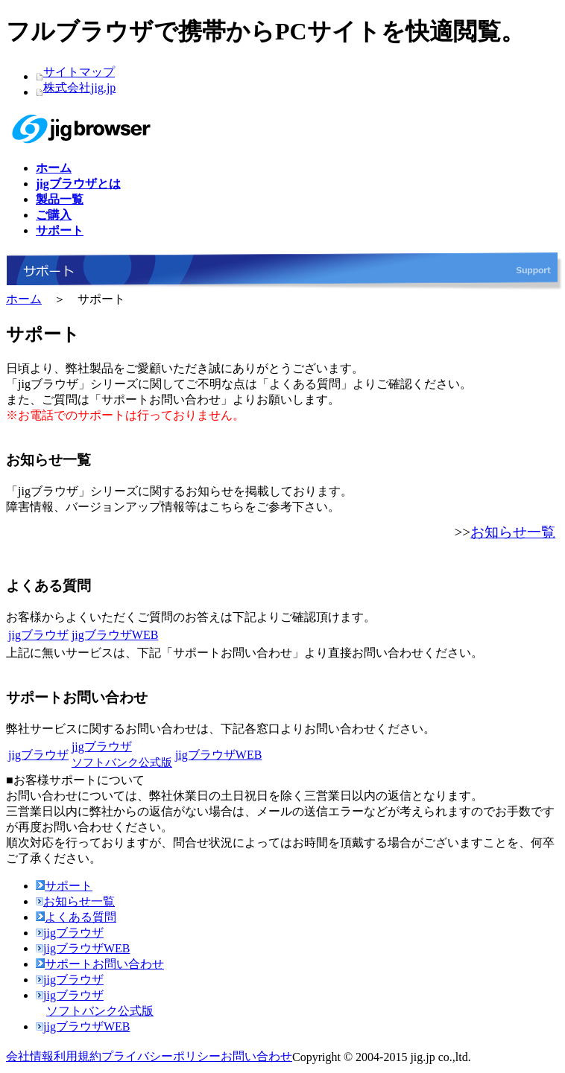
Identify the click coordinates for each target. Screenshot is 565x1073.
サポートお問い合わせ (100, 964)
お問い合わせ (256, 1056)
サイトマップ (79, 72)
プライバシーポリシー (161, 1056)
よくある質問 (76, 917)
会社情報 (30, 1056)
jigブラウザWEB (115, 634)
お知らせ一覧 (512, 532)
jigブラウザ (38, 634)
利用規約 (77, 1056)
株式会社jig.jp (79, 87)
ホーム (24, 299)
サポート (64, 885)
